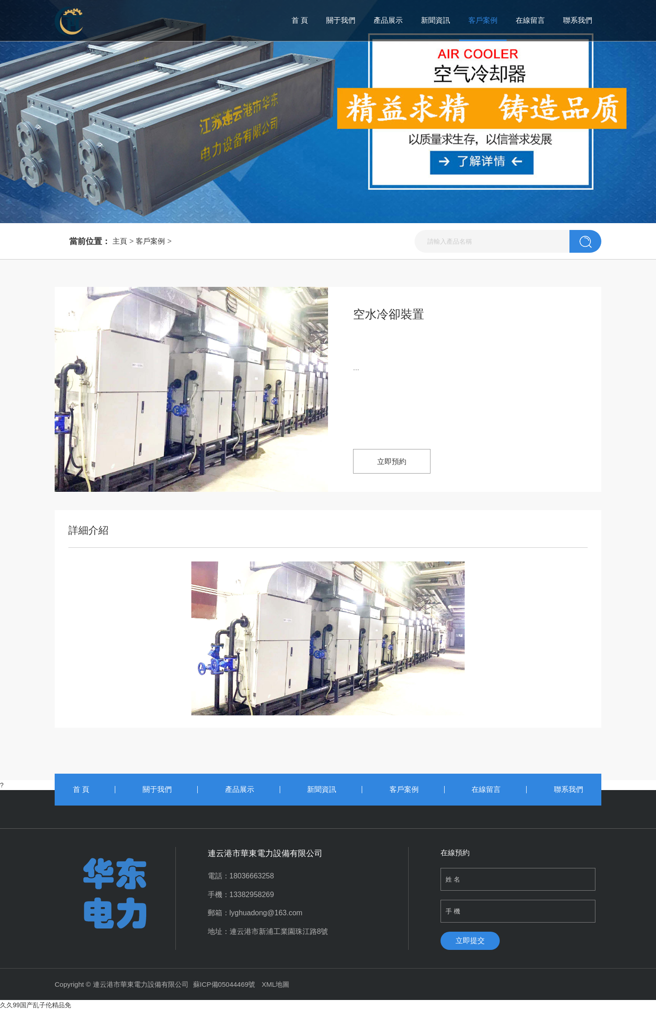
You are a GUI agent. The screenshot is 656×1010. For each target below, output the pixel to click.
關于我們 (340, 20)
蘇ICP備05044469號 (224, 984)
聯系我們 (577, 20)
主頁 (120, 241)
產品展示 (388, 20)
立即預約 (391, 461)
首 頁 (300, 20)
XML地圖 (276, 984)
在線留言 (530, 20)
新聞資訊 (435, 20)
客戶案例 (482, 20)
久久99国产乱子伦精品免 (35, 1005)
